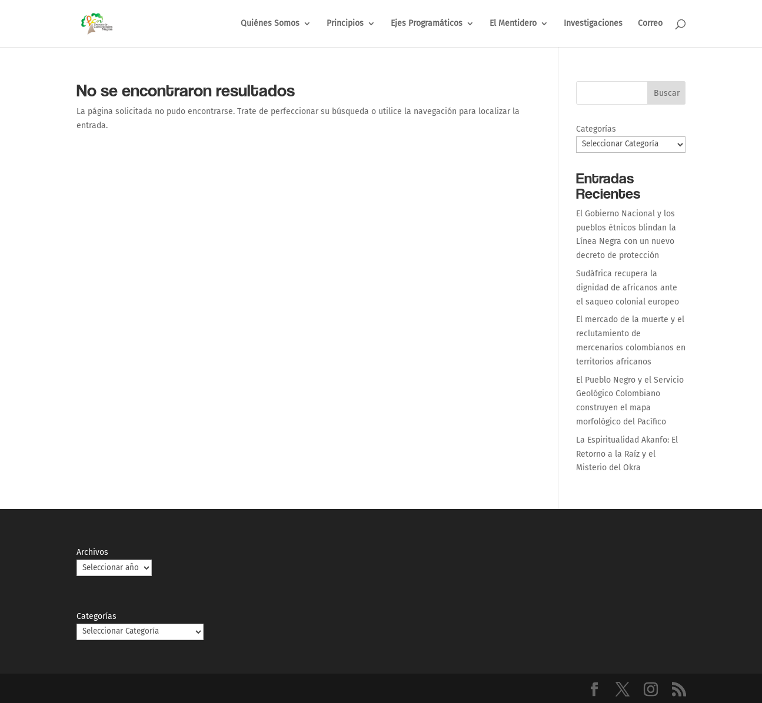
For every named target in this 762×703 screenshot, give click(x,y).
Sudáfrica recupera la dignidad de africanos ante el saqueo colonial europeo (627, 288)
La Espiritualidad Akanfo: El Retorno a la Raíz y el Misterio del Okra (627, 454)
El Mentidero (513, 23)
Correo (650, 23)
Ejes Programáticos (426, 23)
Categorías (596, 129)
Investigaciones (593, 23)
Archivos (92, 552)
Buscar (667, 93)
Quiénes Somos (270, 23)
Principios (345, 23)
